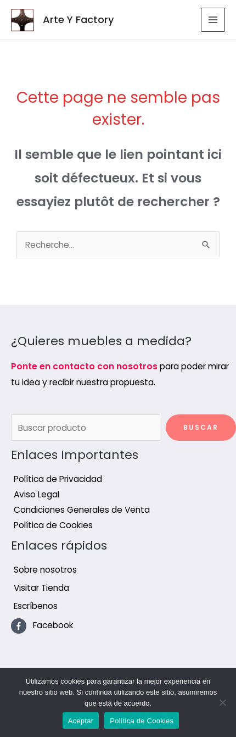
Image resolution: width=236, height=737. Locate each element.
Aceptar (81, 721)
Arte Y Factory (78, 19)
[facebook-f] (42, 626)
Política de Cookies (141, 721)
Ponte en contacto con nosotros (84, 366)
